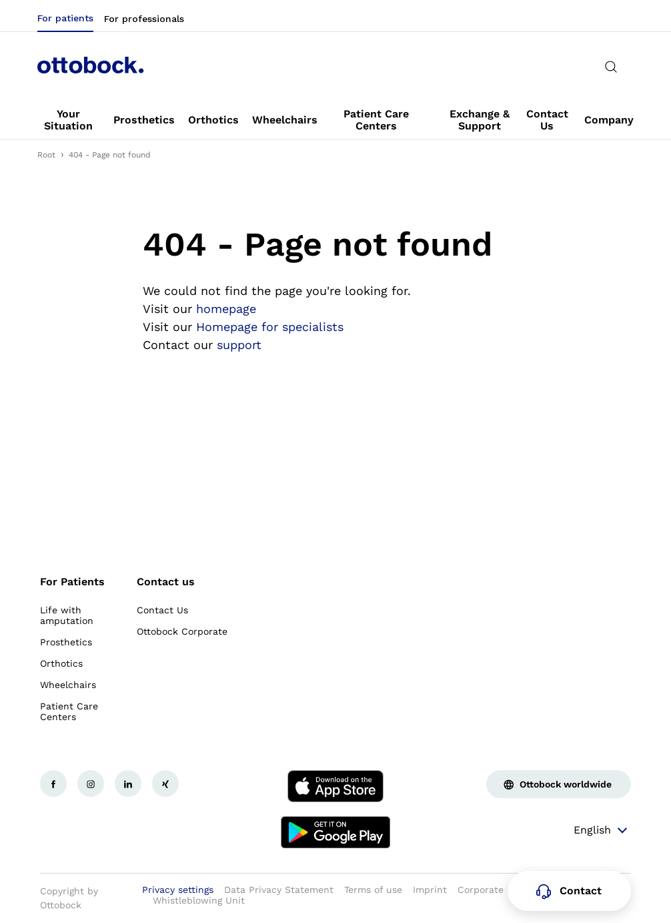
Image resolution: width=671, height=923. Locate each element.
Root (46, 155)
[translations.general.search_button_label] (611, 66)
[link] (68, 120)
